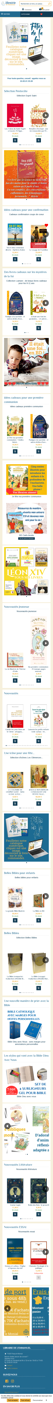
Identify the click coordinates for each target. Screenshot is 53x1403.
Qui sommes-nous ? (12, 1392)
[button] (26, 68)
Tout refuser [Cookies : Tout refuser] (25, 1400)
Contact (8, 1365)
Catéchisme (25, 14)
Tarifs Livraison (11, 1368)
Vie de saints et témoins (26, 538)
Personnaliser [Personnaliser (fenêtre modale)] (38, 1400)
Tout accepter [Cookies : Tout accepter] (13, 1400)
